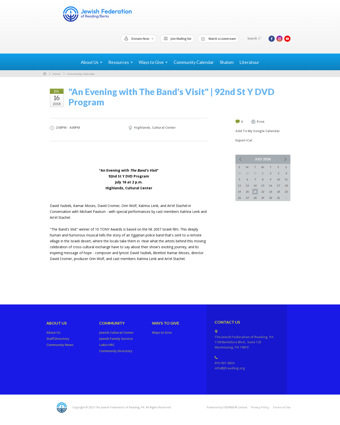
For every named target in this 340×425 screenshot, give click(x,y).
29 (262, 197)
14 (255, 185)
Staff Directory (57, 338)
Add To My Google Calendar (257, 131)
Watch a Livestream (218, 39)
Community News (59, 345)
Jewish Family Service (116, 338)
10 (278, 179)
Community (112, 323)
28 (255, 197)
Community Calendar (194, 62)
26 (239, 197)
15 (262, 185)
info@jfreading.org (230, 368)
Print (257, 121)
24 (278, 191)
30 (270, 197)
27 (247, 197)
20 (247, 191)
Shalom (226, 62)
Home (44, 73)
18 (286, 185)
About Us (56, 323)
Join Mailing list (177, 39)
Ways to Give (165, 323)
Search (254, 38)
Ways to (153, 62)
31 (278, 197)
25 (286, 191)
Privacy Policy (260, 407)
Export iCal (243, 140)
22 (262, 191)
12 (239, 185)
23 (270, 191)
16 (270, 185)
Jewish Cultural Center (116, 332)
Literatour (249, 62)
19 (239, 191)
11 (286, 179)
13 (247, 185)
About (91, 62)
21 (255, 191)
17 (278, 185)
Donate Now (139, 39)
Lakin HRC (107, 345)
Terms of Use (281, 407)
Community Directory (115, 351)
